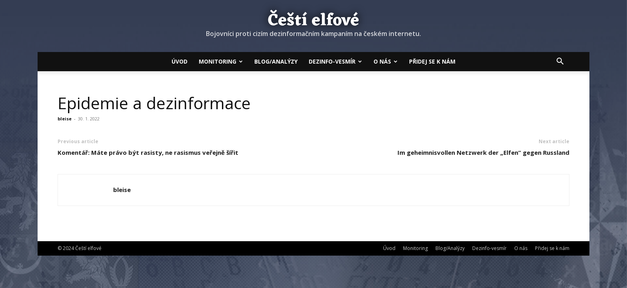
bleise (65, 119)
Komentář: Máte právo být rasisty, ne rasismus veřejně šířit (148, 152)
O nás (385, 61)
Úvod (180, 61)
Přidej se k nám (432, 61)
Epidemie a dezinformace (154, 103)
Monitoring (221, 61)
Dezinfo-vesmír (335, 61)
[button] (559, 62)
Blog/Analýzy (276, 61)
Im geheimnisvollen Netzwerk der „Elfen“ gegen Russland (483, 152)
